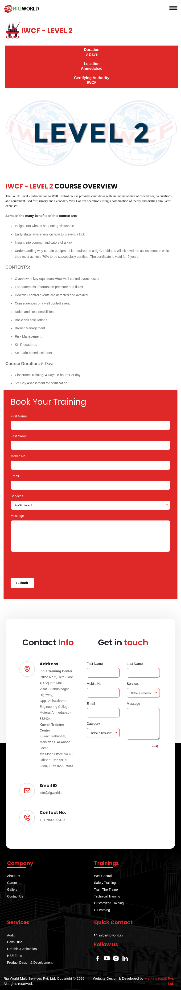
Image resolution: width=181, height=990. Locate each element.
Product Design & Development (30, 962)
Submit (22, 583)
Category (93, 723)
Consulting (15, 942)
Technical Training (107, 896)
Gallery (12, 889)
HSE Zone (14, 956)
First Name (19, 416)
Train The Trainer (106, 889)
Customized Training (109, 903)
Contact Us (15, 896)
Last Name (19, 436)
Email (15, 476)
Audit (11, 935)
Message (17, 516)
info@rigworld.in (111, 935)
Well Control (103, 876)
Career (12, 883)
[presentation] (46, 565)
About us (13, 876)
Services (17, 496)
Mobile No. (18, 456)
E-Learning (102, 910)
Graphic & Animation (22, 949)
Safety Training (105, 883)
